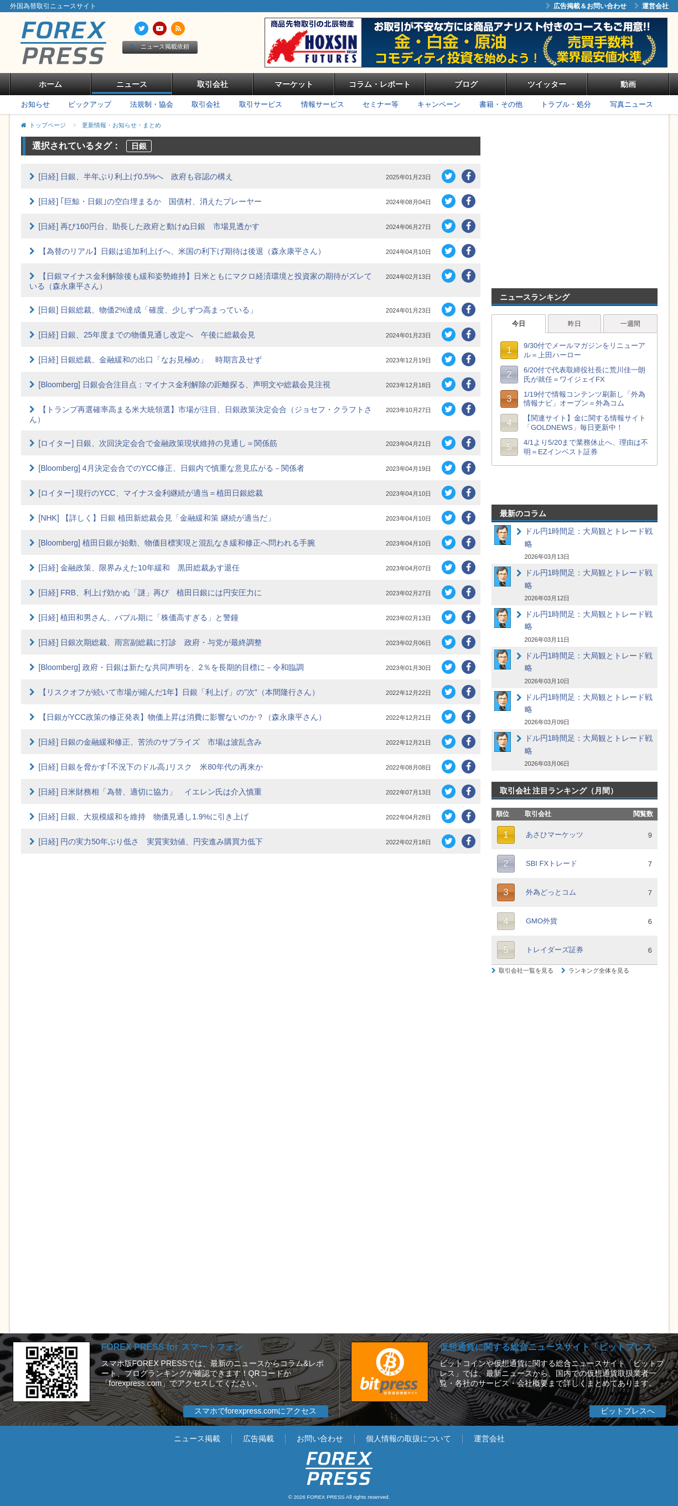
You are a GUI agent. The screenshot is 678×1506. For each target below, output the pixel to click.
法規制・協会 (151, 104)
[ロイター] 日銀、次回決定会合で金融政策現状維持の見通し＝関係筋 (158, 443)
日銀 (139, 146)
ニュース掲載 (197, 1438)
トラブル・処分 (566, 104)
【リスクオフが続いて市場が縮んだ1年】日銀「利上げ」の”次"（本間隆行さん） (179, 692)
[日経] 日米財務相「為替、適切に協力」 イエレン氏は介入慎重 (150, 791)
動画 (628, 84)
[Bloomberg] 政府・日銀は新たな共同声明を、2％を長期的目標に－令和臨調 (171, 667)
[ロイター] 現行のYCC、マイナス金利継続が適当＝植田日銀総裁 (151, 493)
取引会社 (212, 84)
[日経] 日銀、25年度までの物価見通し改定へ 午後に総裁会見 (147, 334)
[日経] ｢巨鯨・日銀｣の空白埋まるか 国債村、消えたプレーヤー (150, 201)
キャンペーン (438, 104)
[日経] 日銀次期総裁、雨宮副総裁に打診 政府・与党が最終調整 (150, 642)
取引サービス (260, 104)
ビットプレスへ (628, 1410)
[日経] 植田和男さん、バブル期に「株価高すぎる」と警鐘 (139, 617)
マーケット (294, 84)
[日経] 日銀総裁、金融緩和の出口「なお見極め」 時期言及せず (150, 359)
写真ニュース (631, 104)
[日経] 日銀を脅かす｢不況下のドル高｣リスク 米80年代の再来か (151, 766)
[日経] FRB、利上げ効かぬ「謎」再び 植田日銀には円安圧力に (150, 592)
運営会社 (651, 6)
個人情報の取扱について (408, 1438)
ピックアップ (89, 104)
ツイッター (546, 84)
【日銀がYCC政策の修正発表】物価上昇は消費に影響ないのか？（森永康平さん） (183, 717)
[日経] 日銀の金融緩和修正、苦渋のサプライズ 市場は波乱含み (150, 742)
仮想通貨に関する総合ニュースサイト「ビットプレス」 (550, 1347)
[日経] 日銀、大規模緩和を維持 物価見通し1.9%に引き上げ (144, 816)
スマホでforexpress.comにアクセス (255, 1410)
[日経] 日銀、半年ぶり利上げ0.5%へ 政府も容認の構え (136, 176)
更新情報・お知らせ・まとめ (121, 125)
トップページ (47, 125)
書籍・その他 (500, 104)
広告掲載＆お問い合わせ (586, 6)
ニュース (131, 84)
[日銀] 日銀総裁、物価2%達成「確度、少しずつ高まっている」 (148, 309)
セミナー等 (380, 104)
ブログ (466, 84)
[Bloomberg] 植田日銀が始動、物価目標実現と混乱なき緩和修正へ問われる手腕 (177, 542)
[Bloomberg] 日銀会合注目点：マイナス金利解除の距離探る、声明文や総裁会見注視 (184, 384)
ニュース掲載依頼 (160, 46)
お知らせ (35, 104)
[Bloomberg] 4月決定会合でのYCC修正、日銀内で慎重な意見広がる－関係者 (172, 468)
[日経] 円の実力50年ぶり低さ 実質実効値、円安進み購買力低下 (151, 841)
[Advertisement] (574, 206)
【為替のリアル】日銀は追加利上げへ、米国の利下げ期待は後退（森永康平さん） (182, 251)
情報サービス (322, 104)
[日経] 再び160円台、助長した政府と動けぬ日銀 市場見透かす (149, 226)
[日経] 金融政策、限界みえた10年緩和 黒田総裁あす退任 (139, 567)
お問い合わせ (320, 1438)
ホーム (50, 84)
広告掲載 (258, 1438)
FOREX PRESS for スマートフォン (172, 1347)
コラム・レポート (380, 84)
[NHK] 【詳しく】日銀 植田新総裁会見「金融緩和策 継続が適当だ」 (157, 517)
